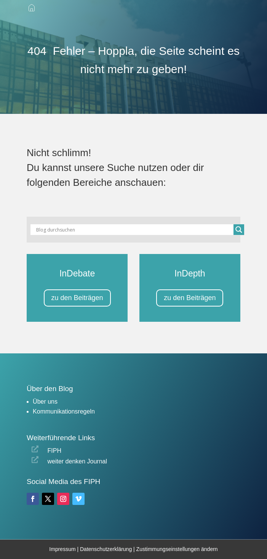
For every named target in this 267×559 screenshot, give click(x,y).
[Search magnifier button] (238, 229)
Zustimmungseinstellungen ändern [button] (177, 549)
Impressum (62, 549)
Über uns (45, 401)
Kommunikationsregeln (64, 411)
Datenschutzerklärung (106, 549)
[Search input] (134, 229)
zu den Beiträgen (77, 298)
